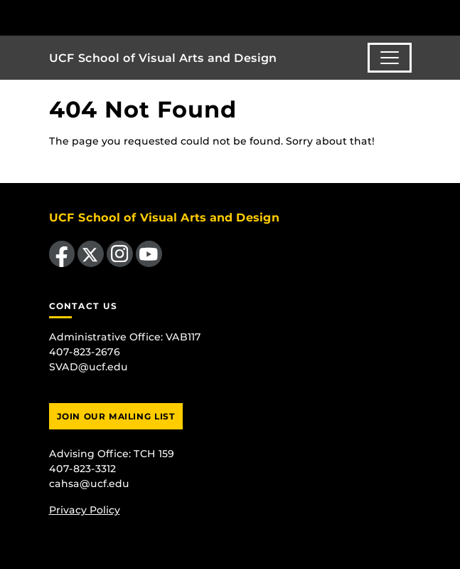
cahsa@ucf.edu (89, 483)
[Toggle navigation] (390, 58)
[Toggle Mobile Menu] (445, 17)
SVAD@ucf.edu (88, 366)
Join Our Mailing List (116, 416)
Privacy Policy (84, 509)
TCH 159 (154, 453)
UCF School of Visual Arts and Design (163, 58)
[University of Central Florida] (108, 17)
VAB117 (183, 336)
